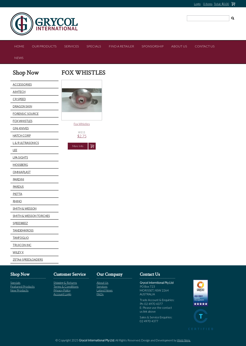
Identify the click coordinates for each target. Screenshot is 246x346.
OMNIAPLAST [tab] (22, 172)
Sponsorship (153, 46)
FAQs (100, 294)
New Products (19, 290)
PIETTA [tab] (17, 194)
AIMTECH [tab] (19, 92)
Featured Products (22, 286)
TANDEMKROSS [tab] (23, 230)
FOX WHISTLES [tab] (22, 121)
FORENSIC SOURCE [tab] (25, 113)
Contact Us (205, 46)
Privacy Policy (62, 290)
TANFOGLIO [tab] (21, 237)
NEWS (18, 58)
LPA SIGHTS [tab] (20, 157)
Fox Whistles (82, 124)
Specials (94, 46)
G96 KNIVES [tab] (21, 128)
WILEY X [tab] (18, 252)
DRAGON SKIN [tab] (22, 106)
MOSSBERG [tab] (20, 164)
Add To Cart (92, 146)
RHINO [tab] (17, 201)
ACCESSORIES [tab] (22, 84)
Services (71, 46)
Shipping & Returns (65, 282)
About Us (179, 46)
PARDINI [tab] (18, 179)
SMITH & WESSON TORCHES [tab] (31, 216)
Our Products (44, 46)
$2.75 (81, 136)
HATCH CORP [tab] (22, 135)
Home (19, 46)
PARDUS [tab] (18, 186)
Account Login (62, 294)
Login (197, 4)
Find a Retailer (121, 46)
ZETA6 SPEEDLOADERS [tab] (28, 259)
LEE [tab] (15, 150)
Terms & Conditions (66, 286)
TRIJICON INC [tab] (22, 245)
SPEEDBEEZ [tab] (20, 223)
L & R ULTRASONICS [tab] (26, 143)
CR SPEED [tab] (19, 99)
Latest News (105, 290)
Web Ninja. (184, 340)
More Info (77, 146)
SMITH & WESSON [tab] (24, 208)
